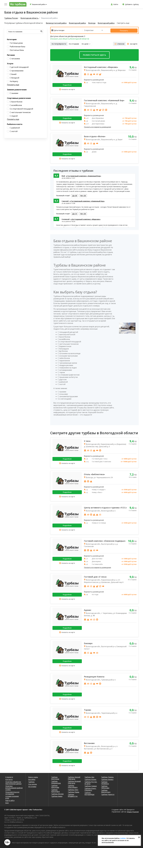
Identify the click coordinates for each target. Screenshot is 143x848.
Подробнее (67, 84)
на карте (132, 43)
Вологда (93, 23)
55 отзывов (132, 579)
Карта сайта (9, 800)
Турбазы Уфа (89, 776)
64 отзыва (132, 477)
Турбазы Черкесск (107, 794)
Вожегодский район (78, 23)
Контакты (9, 779)
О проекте (9, 776)
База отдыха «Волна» (94, 136)
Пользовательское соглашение (12, 792)
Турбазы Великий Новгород (74, 781)
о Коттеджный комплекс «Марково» (86, 220)
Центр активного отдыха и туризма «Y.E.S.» (105, 507)
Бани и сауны (33, 776)
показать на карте (67, 89)
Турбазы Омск (73, 789)
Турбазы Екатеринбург (90, 793)
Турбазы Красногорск (105, 790)
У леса (87, 440)
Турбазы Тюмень (107, 776)
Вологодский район (108, 23)
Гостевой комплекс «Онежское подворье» (105, 540)
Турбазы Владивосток (73, 795)
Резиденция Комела (94, 676)
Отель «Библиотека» (94, 473)
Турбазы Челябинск (105, 782)
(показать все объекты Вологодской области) (69, 38)
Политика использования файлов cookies (14, 787)
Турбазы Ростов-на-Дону (91, 782)
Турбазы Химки (56, 796)
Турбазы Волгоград (55, 777)
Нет (85, 195)
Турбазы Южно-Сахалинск (90, 789)
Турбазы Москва (57, 793)
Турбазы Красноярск (55, 790)
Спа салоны (32, 784)
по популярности (59, 43)
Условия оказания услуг (12, 796)
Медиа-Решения (133, 811)
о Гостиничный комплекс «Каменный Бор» (83, 175)
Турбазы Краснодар (55, 786)
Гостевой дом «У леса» (95, 576)
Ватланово (89, 742)
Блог (7, 802)
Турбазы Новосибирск (73, 786)
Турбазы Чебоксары (105, 786)
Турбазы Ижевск (107, 779)
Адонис (87, 609)
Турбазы (31, 781)
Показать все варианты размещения (97, 126)
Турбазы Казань (90, 779)
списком (119, 43)
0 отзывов (132, 70)
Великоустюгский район (56, 23)
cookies (123, 838)
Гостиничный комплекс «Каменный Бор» (104, 100)
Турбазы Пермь (73, 791)
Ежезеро (88, 642)
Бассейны (31, 779)
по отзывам (74, 43)
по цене (86, 43)
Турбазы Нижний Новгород (74, 777)
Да (75, 195)
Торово (87, 709)
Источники (32, 786)
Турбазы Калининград (56, 781)
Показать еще (13, 84)
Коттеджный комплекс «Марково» (101, 66)
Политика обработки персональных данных (13, 782)
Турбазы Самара (91, 785)
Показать (127, 30)
